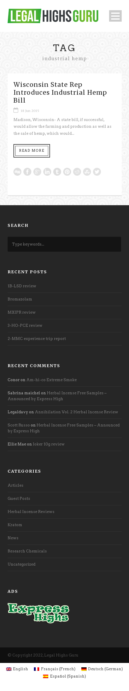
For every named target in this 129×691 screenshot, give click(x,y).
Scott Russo (19, 425)
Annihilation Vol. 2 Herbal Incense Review (76, 412)
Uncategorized (21, 564)
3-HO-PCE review (25, 325)
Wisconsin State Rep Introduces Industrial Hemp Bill (60, 93)
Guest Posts (19, 498)
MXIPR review (22, 312)
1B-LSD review (22, 286)
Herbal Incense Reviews (31, 511)
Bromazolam (20, 299)
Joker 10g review (49, 444)
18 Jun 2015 (30, 111)
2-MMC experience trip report (37, 338)
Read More (31, 150)
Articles (15, 485)
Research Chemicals (27, 551)
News (13, 538)
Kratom (15, 525)
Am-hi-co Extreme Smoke (51, 380)
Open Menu (115, 16)
